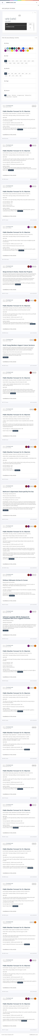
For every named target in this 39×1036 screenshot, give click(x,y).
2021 (6, 63)
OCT (13, 75)
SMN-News (14, 95)
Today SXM (15, 96)
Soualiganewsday (20, 95)
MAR (16, 73)
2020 (33, 61)
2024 (18, 63)
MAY (23, 73)
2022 (10, 63)
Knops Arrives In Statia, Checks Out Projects (17, 272)
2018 (25, 61)
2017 (21, 61)
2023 (14, 63)
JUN (26, 73)
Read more (20, 129)
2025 (22, 63)
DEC (20, 75)
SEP (9, 75)
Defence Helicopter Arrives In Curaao (15, 580)
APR (19, 73)
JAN (9, 73)
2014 (9, 61)
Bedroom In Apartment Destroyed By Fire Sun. (18, 491)
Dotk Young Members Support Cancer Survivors (19, 345)
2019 (29, 61)
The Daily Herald (8, 96)
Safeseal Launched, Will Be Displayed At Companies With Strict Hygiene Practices (16, 617)
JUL (29, 73)
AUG (6, 75)
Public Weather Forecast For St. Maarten (16, 111)
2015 (13, 61)
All (5, 61)
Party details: (8, 21)
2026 (26, 63)
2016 (17, 61)
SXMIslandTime (28, 95)
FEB (12, 73)
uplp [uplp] (10, 18)
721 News (9, 95)
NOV (17, 75)
